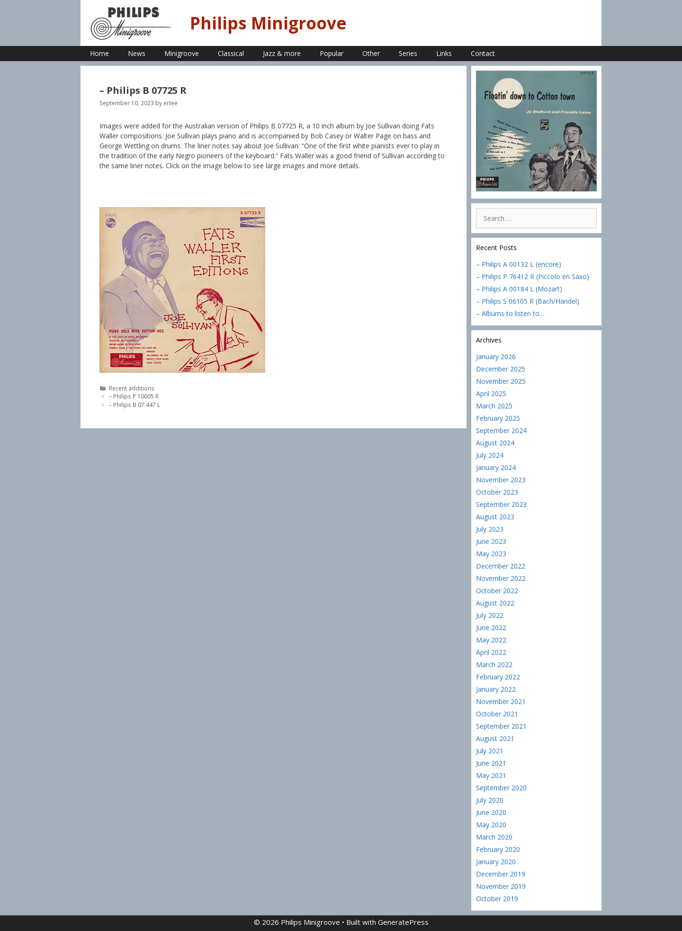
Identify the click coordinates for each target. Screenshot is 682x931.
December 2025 (500, 368)
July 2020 (489, 799)
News (136, 53)
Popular (331, 53)
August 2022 (495, 602)
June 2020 (491, 812)
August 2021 (495, 738)
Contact (483, 53)
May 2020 (491, 824)
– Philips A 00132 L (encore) (518, 264)
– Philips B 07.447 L (134, 404)
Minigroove (181, 53)
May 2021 (491, 775)
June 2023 (491, 541)
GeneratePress (403, 922)
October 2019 (497, 898)
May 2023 (491, 553)
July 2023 (489, 528)
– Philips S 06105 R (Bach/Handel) (527, 301)
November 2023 (501, 479)
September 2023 (501, 504)
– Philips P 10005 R (134, 396)
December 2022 (500, 565)
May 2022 (491, 639)
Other (371, 53)
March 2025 (494, 405)
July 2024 (489, 455)
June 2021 (491, 763)
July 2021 (489, 750)
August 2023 (495, 516)
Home (99, 53)
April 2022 (491, 652)
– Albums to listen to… (510, 313)
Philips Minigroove (268, 23)
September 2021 (501, 726)
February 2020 (498, 849)
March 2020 (494, 836)
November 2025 (501, 381)
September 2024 (501, 430)
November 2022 (501, 578)
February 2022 (498, 676)
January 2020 (496, 861)
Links (444, 53)
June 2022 (491, 627)
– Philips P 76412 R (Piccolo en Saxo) (532, 276)
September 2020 (501, 787)
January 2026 (496, 356)
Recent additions (131, 388)
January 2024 (496, 467)
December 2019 (500, 873)
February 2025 (498, 418)
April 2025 (491, 393)
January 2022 (496, 689)
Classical (231, 53)
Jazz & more (282, 53)
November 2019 (501, 886)
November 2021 (501, 701)
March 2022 (494, 664)
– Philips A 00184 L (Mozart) (519, 288)
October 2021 (497, 713)
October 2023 (497, 492)
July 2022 (489, 615)
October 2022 (497, 590)
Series (408, 53)
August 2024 (495, 442)
